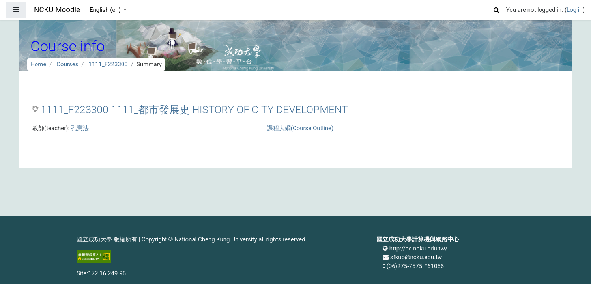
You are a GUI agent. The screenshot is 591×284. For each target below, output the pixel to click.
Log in (575, 9)
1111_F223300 (107, 64)
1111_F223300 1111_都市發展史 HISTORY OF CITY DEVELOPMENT (194, 110)
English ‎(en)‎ (106, 9)
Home (38, 64)
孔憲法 (80, 128)
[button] (497, 9)
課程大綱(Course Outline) (300, 128)
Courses (67, 64)
